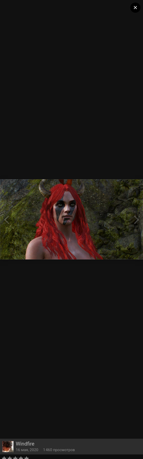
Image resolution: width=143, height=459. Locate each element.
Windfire (25, 444)
